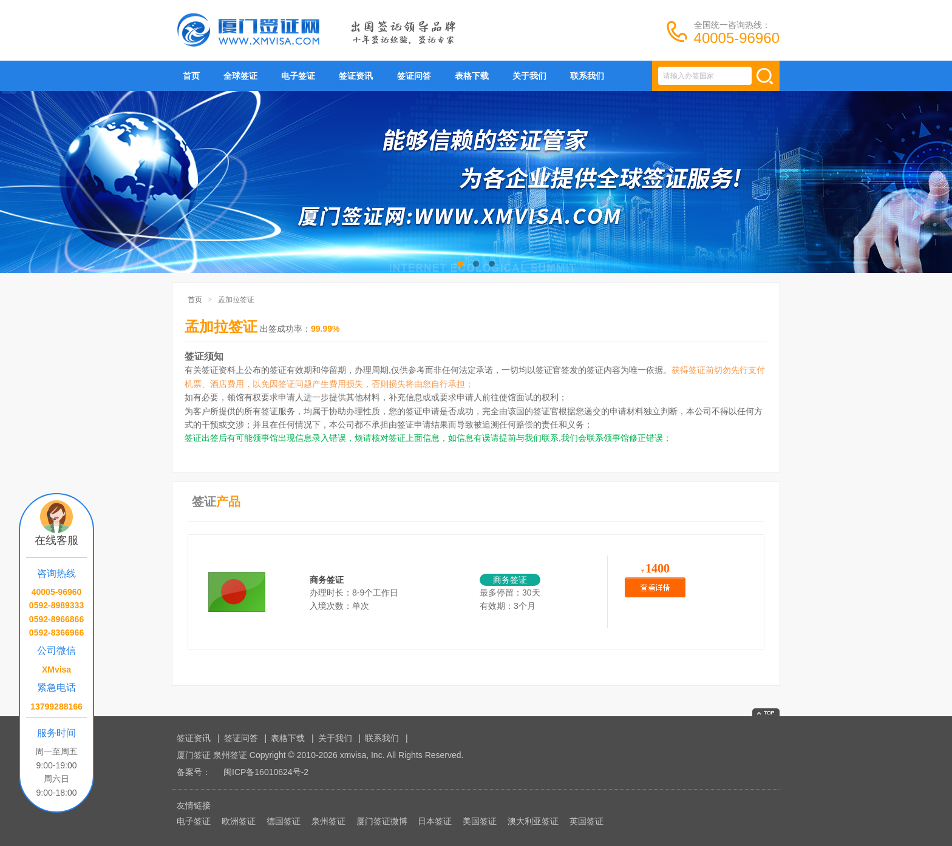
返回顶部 (766, 712)
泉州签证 (328, 821)
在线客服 (56, 540)
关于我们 (529, 76)
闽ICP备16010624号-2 (265, 772)
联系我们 (587, 76)
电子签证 (298, 76)
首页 (191, 76)
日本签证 (435, 821)
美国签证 (480, 821)
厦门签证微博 (381, 821)
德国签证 (284, 821)
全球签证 (240, 76)
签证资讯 (356, 76)
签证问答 (414, 76)
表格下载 (472, 76)
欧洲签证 (239, 821)
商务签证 (327, 580)
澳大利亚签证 (533, 821)
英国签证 (587, 821)
